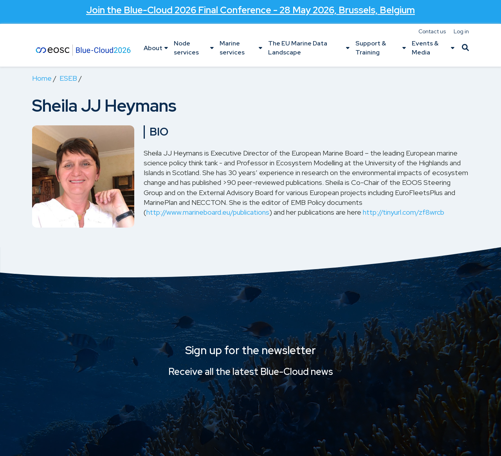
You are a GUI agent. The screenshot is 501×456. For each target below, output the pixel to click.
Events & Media (425, 47)
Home (42, 78)
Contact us (432, 31)
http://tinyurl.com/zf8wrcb (403, 212)
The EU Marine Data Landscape (297, 47)
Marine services (232, 47)
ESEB (68, 78)
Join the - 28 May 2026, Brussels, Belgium (251, 10)
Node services (186, 47)
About (153, 48)
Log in (461, 31)
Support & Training (370, 47)
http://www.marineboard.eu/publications (207, 212)
